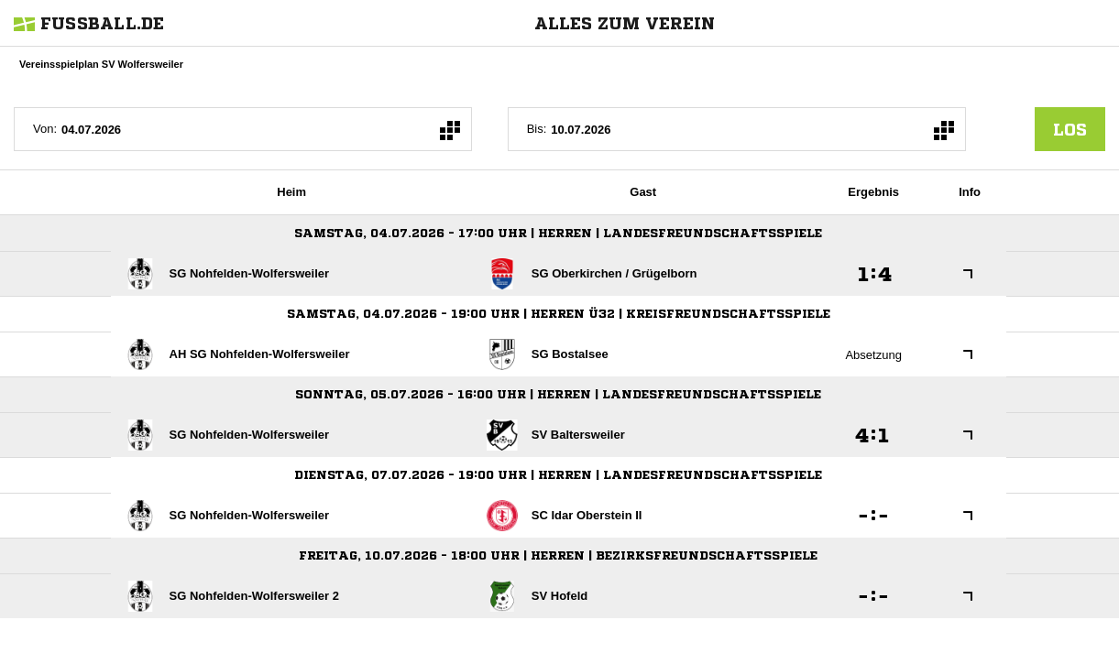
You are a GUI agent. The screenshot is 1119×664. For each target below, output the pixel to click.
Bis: (537, 129)
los (1070, 129)
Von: (45, 129)
